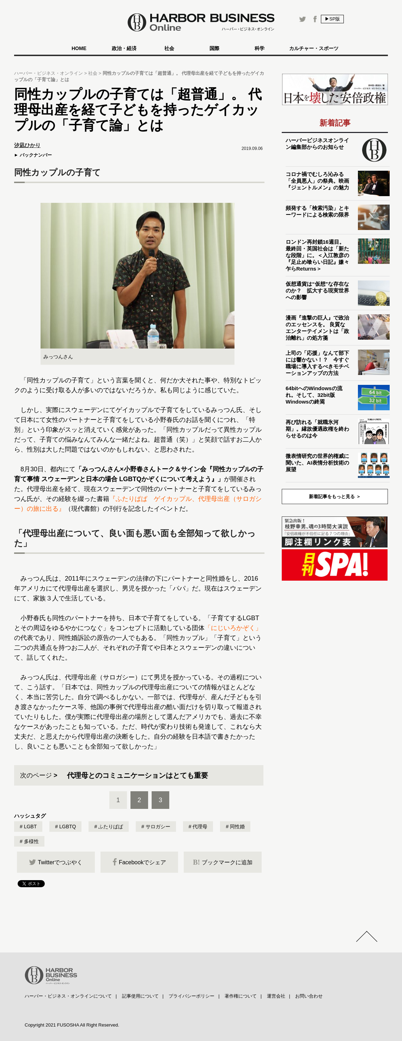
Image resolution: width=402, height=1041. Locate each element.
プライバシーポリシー (191, 996)
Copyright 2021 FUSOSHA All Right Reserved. (72, 1025)
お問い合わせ (309, 996)
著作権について (241, 996)
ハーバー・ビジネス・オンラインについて (68, 996)
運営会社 (276, 996)
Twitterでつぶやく (56, 862)
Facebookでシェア (139, 862)
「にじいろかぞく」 (233, 627)
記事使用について (140, 996)
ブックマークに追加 (222, 862)
